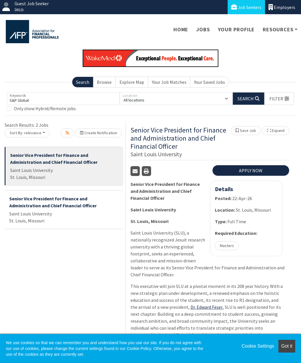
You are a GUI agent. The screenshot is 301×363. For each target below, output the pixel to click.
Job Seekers (246, 7)
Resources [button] (278, 29)
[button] (279, 98)
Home (180, 29)
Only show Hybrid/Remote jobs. (45, 108)
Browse (104, 82)
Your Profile (236, 29)
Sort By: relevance (25, 132)
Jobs (203, 29)
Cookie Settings (258, 346)
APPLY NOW (250, 170)
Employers (282, 7)
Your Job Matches (169, 82)
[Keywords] (63, 98)
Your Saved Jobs (209, 82)
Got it (286, 346)
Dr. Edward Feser (207, 307)
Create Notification (98, 132)
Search (82, 82)
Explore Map (131, 82)
